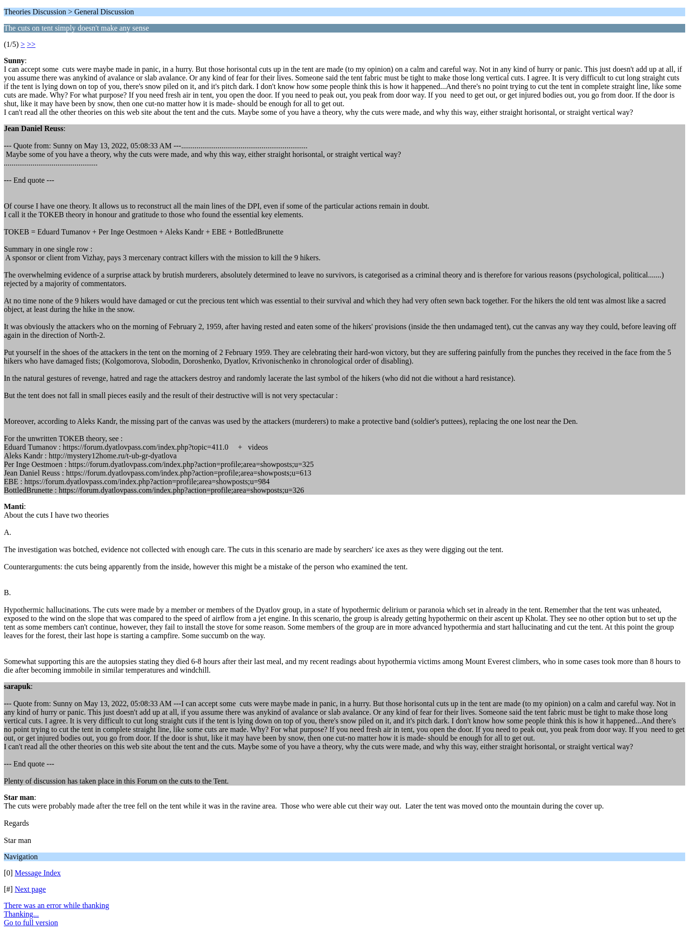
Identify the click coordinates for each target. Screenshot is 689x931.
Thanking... (21, 914)
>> (31, 44)
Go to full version (31, 923)
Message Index (38, 873)
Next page (30, 889)
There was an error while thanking (56, 905)
